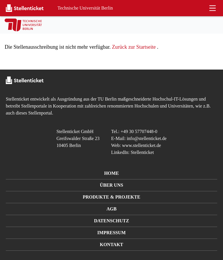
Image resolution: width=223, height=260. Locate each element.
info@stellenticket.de (147, 138)
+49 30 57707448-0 (139, 131)
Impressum (111, 232)
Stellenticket (17, 99)
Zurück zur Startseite (134, 47)
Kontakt (111, 244)
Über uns (111, 185)
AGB (112, 208)
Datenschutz (111, 220)
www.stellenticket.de (141, 145)
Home (111, 173)
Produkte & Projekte (111, 196)
